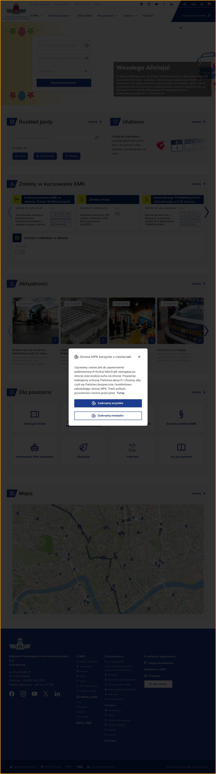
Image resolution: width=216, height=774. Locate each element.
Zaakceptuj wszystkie (108, 403)
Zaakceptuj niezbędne (108, 416)
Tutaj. (121, 393)
